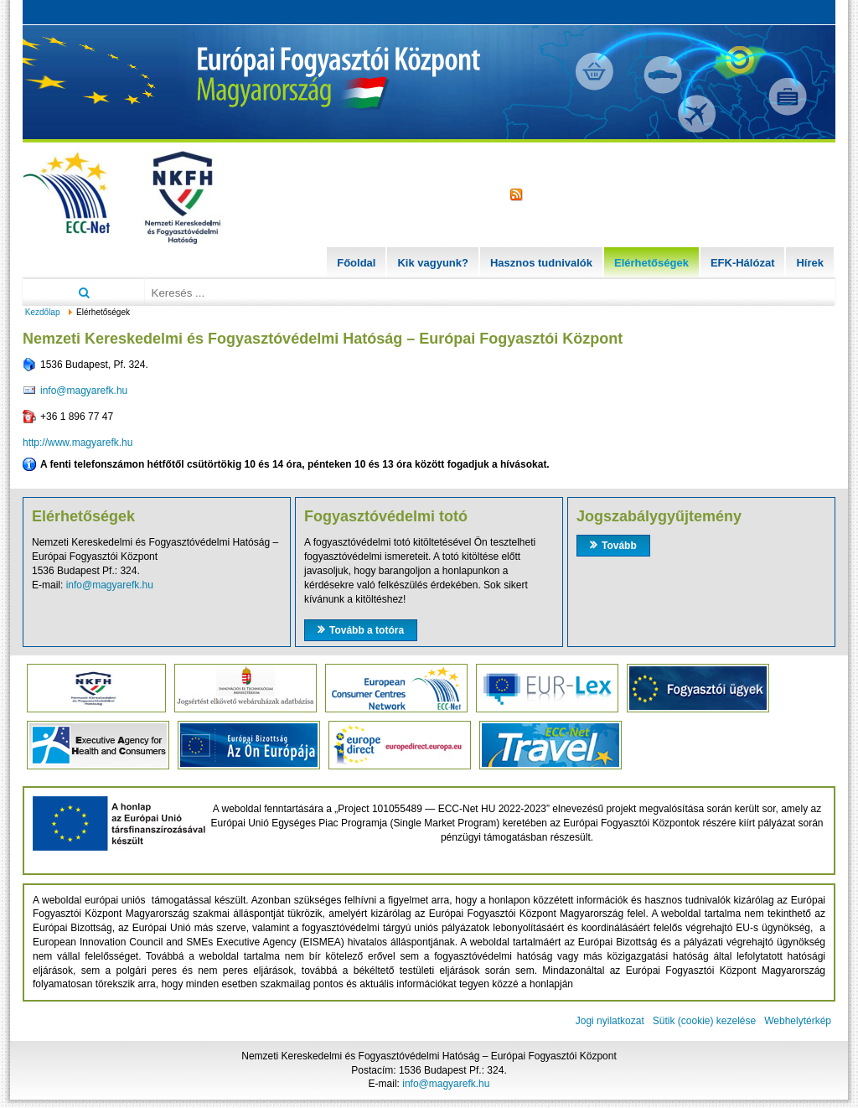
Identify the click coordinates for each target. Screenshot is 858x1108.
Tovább (619, 545)
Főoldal (356, 262)
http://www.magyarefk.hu (77, 442)
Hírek (810, 262)
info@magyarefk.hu (83, 390)
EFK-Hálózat (743, 262)
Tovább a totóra (366, 630)
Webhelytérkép (797, 1021)
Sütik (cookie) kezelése (704, 1021)
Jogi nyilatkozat (610, 1021)
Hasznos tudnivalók (541, 262)
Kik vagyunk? (432, 262)
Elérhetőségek (651, 262)
